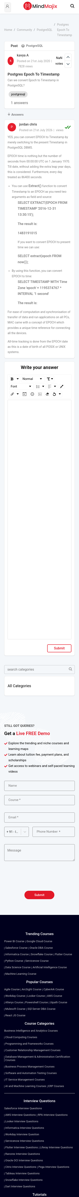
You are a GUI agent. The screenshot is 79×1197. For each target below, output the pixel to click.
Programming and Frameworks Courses (29, 1043)
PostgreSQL (44, 29)
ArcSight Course (31, 989)
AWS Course (54, 995)
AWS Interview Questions (20, 1114)
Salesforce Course (16, 947)
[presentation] (40, 878)
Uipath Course (58, 1002)
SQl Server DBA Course (41, 1008)
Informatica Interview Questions (24, 1127)
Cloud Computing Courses (21, 1037)
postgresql (18, 94)
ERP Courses (56, 1086)
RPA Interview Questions (53, 1114)
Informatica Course (17, 954)
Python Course (14, 960)
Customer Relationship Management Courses (32, 1050)
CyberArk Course (54, 989)
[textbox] (39, 406)
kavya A (23, 55)
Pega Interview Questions (53, 1166)
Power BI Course (14, 941)
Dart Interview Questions (20, 1186)
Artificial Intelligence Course (50, 967)
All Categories (19, 686)
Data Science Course (18, 967)
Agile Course (12, 989)
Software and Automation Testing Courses (31, 1073)
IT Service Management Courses (25, 1079)
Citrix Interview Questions (20, 1166)
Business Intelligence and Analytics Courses (31, 1030)
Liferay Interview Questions (56, 1147)
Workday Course (15, 995)
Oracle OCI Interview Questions (24, 1160)
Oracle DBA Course (41, 947)
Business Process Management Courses (30, 1066)
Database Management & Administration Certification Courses (37, 1058)
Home (8, 29)
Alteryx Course (14, 1002)
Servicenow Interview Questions (24, 1140)
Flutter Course (63, 954)
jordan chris (28, 124)
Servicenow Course (37, 960)
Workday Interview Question (22, 1134)
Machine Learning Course (20, 973)
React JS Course (15, 1015)
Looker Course (36, 995)
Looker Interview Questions (21, 1121)
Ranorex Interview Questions (22, 1153)
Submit (59, 648)
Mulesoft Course (15, 1008)
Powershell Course (36, 1002)
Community (24, 29)
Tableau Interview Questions (22, 1173)
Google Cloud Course (39, 941)
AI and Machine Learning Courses (25, 1086)
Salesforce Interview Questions (23, 1108)
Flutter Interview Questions (21, 1147)
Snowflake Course (42, 954)
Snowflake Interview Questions (24, 1179)
